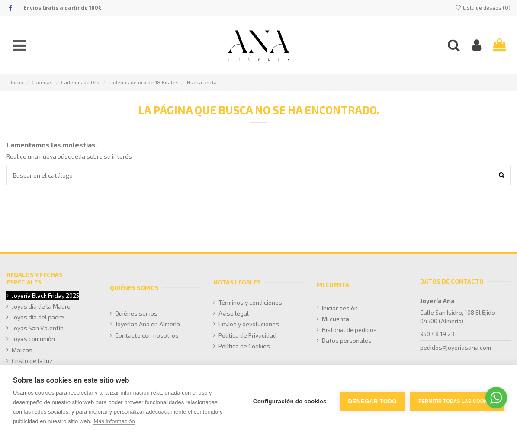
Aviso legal (233, 313)
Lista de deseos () (483, 7)
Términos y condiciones (250, 302)
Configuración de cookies (290, 401)
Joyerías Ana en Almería (147, 324)
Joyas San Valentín (38, 328)
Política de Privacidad (247, 335)
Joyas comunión (33, 338)
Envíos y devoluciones (248, 324)
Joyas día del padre (38, 317)
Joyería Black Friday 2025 (45, 295)
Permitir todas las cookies (456, 401)
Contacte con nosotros (147, 335)
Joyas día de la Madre (41, 306)
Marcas (22, 350)
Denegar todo (372, 401)
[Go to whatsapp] (496, 397)
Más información (114, 421)
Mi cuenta (335, 318)
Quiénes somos (136, 313)
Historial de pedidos (349, 329)
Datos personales (347, 340)
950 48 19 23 (437, 334)
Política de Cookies (244, 346)
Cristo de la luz (32, 360)
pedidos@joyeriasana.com (455, 347)
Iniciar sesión (340, 308)
